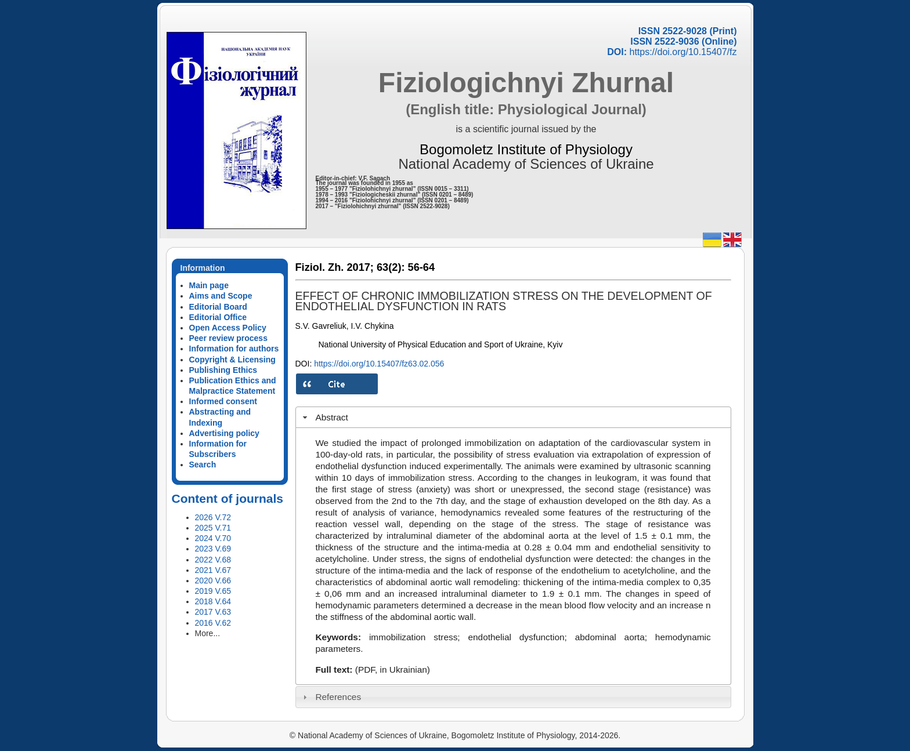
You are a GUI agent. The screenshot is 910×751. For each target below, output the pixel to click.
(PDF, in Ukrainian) (392, 669)
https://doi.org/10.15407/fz (682, 52)
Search (202, 464)
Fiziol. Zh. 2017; (334, 267)
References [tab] (330, 697)
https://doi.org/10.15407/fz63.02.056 (379, 363)
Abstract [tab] (324, 417)
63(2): (391, 267)
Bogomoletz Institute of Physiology (526, 149)
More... (208, 633)
